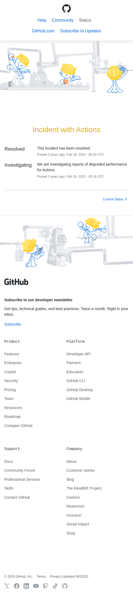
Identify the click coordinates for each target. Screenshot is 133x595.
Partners (73, 363)
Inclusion (73, 515)
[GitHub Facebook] (16, 586)
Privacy (55, 576)
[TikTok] (55, 586)
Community (62, 20)
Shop (70, 533)
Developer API (78, 354)
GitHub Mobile (78, 398)
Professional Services (22, 479)
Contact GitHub (17, 497)
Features (11, 354)
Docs (8, 461)
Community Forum (19, 470)
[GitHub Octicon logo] (66, 8)
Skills (8, 488)
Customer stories (80, 470)
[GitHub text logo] (16, 285)
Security (11, 381)
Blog (70, 479)
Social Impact (77, 524)
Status (85, 20)
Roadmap (12, 416)
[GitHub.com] (65, 586)
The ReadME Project (83, 488)
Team (8, 398)
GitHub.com (43, 31)
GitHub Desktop (79, 390)
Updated (74, 576)
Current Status (113, 199)
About (71, 461)
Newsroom (75, 506)
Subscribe (12, 324)
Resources (13, 408)
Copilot (10, 372)
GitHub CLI (75, 381)
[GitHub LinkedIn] (26, 586)
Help (42, 20)
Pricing (10, 390)
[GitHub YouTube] (36, 586)
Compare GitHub (18, 426)
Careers (73, 497)
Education (74, 372)
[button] (80, 31)
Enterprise (12, 363)
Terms (41, 576)
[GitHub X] (7, 586)
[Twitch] (45, 586)
